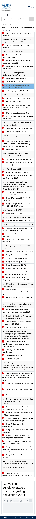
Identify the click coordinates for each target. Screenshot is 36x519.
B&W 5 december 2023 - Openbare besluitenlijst (16, 46)
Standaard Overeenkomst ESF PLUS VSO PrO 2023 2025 (16, 193)
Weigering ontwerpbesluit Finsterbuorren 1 (18, 385)
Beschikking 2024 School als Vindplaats (17, 128)
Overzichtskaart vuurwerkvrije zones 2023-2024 (16, 241)
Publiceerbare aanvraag (12, 355)
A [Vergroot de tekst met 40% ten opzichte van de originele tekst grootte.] (9, 30)
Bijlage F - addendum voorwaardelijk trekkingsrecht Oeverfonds (16, 442)
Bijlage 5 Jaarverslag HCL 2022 (14, 268)
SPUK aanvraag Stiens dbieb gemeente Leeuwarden (17, 118)
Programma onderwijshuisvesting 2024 (17, 159)
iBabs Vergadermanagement (13, 517)
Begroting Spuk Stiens (11, 101)
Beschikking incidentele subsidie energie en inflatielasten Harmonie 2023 (16, 311)
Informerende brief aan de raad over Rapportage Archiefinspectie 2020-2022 (16, 273)
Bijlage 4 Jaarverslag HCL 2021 (14, 265)
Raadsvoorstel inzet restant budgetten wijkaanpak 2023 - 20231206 (16, 323)
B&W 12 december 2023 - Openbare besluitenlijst (16, 34)
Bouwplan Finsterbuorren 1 (13, 395)
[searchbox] (14, 19)
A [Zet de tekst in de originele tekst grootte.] (3, 30)
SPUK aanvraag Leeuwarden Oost (15, 113)
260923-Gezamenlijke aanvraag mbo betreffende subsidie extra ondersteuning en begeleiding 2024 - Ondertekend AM (17, 144)
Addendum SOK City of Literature (15, 172)
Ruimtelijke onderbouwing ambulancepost (13, 351)
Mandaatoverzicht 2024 (12, 213)
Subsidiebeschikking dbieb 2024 (15, 78)
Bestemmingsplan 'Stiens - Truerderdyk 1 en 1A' (17, 299)
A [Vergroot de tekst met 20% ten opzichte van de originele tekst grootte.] (6, 30)
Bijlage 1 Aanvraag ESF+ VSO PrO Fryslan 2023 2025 (16, 199)
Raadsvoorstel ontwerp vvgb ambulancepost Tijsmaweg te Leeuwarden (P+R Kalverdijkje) (16, 344)
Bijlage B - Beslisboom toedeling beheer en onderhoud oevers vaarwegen (17, 420)
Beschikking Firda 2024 (12, 149)
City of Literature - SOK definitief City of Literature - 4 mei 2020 (17, 177)
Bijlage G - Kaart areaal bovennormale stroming (17, 456)
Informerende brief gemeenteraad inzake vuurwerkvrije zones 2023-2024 (17, 229)
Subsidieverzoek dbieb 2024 (13, 82)
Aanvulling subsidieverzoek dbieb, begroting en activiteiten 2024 (15, 86)
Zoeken (3, 15)
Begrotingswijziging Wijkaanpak (15, 327)
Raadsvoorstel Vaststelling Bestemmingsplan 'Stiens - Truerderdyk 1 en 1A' (17, 292)
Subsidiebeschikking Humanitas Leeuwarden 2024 (15, 56)
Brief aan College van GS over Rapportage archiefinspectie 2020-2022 (15, 279)
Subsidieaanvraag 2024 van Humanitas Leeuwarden (17, 68)
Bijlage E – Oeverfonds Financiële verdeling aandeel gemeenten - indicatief (16, 437)
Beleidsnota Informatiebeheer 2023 (16, 221)
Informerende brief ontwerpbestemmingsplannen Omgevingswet (17, 474)
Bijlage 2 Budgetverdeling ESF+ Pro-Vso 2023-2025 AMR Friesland (16, 205)
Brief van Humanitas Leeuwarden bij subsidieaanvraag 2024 (16, 62)
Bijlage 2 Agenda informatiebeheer (15, 258)
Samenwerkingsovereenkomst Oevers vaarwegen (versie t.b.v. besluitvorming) (17, 408)
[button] (31, 19)
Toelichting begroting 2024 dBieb (15, 91)
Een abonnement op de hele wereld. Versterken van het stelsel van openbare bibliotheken (16, 107)
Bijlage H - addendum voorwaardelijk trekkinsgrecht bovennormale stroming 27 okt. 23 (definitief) (17, 449)
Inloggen (29, 517)
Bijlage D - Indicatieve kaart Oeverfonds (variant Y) (17, 431)
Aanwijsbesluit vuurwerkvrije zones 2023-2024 (16, 235)
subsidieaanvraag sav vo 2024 (14, 132)
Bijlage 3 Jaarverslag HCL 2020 (14, 262)
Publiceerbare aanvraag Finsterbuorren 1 (17, 390)
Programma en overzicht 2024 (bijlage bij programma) (17, 164)
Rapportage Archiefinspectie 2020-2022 (17, 251)
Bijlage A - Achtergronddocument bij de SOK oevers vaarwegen (17, 414)
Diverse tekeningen (10, 359)
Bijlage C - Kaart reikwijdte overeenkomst (13, 425)
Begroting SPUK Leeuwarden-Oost (16, 98)
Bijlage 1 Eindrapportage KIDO (14, 255)
